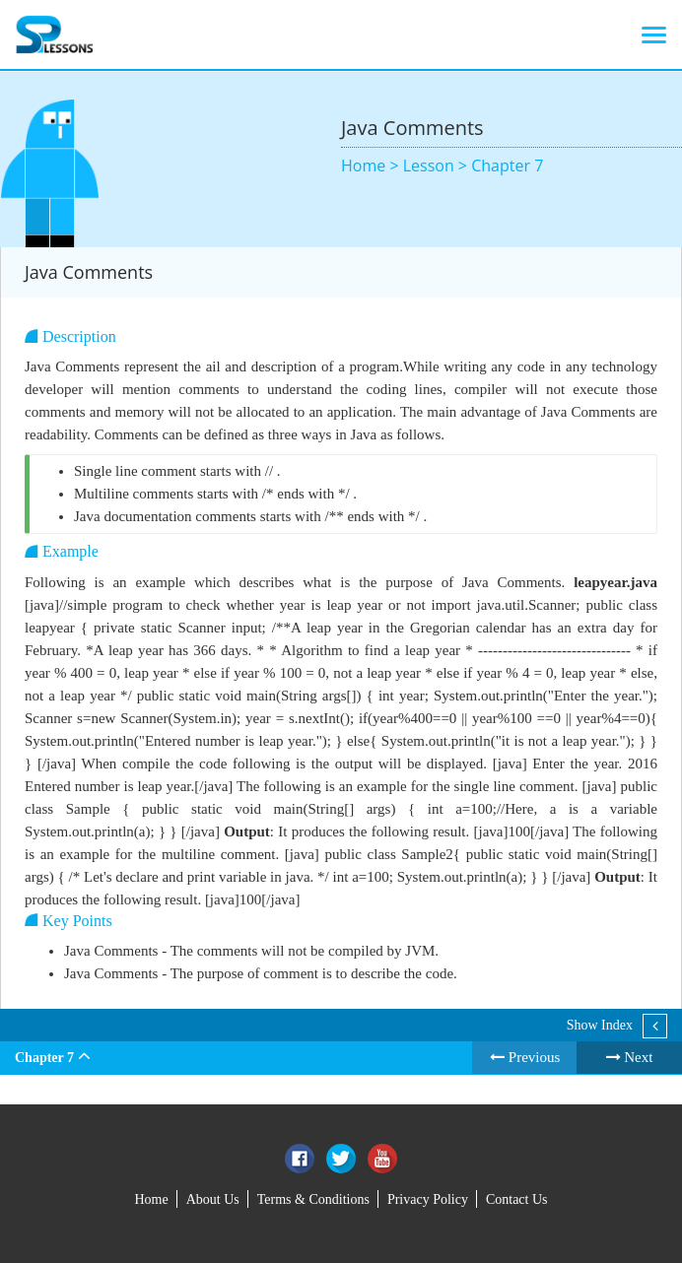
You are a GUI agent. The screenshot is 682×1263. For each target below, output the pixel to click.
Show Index (600, 1025)
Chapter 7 (507, 165)
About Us (212, 1199)
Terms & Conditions (313, 1199)
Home (151, 1199)
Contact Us (517, 1199)
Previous (525, 1057)
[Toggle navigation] (654, 34)
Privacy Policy (427, 1199)
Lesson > (437, 165)
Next (629, 1057)
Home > (372, 165)
